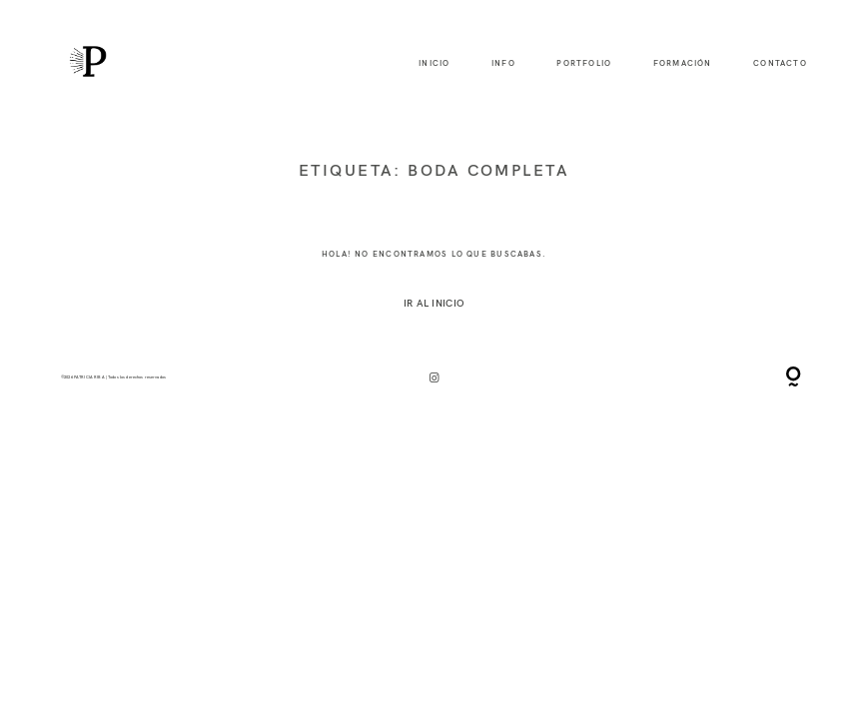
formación (682, 63)
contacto (780, 63)
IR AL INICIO (434, 303)
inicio (434, 63)
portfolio (583, 63)
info (503, 63)
